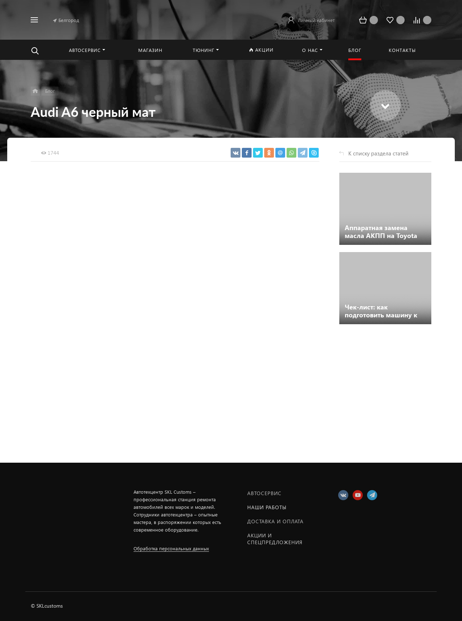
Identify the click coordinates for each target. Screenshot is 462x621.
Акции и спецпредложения (274, 539)
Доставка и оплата (275, 521)
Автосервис (264, 493)
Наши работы (267, 507)
